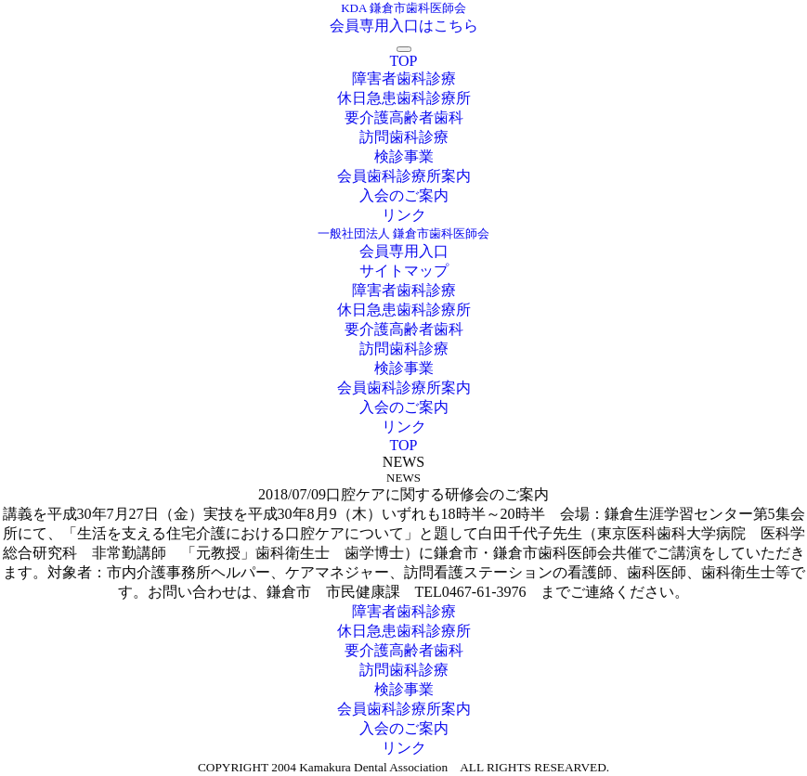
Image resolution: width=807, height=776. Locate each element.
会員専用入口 (404, 251)
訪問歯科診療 (404, 137)
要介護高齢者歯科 (404, 117)
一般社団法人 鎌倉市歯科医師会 (403, 233)
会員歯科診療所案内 (404, 176)
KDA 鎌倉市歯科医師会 (403, 8)
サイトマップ (404, 270)
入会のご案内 (404, 195)
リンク (404, 215)
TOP (404, 61)
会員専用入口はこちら (404, 25)
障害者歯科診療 (404, 78)
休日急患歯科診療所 (404, 98)
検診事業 (404, 156)
